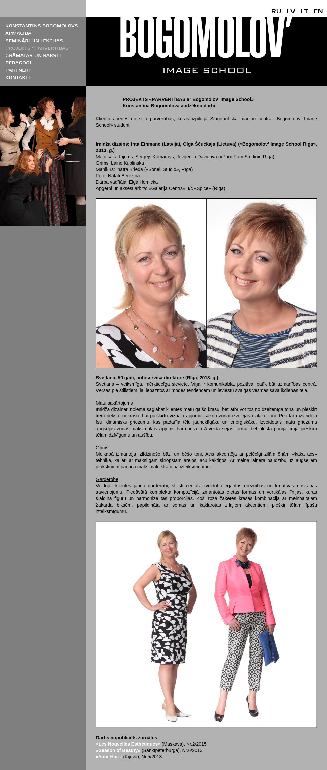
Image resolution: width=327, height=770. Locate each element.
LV (290, 10)
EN (318, 10)
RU (276, 10)
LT (304, 10)
